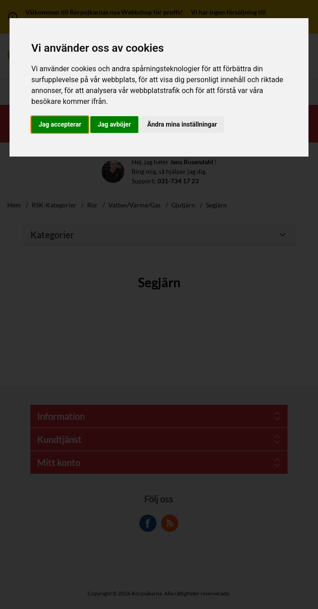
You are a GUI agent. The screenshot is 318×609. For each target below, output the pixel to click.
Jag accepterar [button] (60, 124)
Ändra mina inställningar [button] (182, 124)
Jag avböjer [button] (114, 124)
